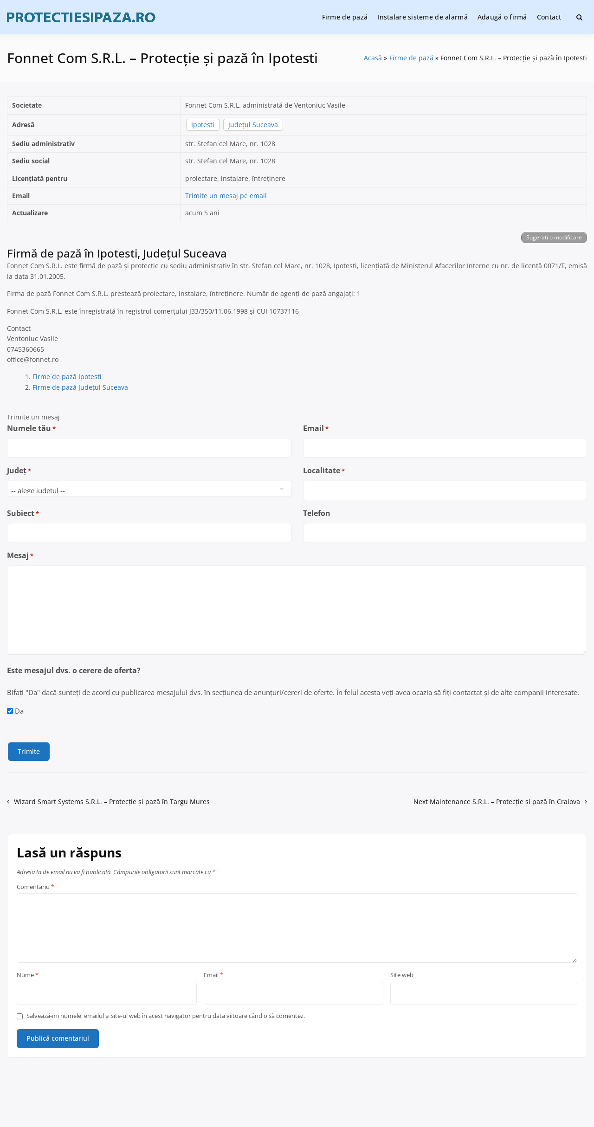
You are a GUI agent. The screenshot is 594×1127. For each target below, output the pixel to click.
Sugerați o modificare (554, 237)
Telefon (316, 513)
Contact (549, 17)
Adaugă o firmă (502, 17)
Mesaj (20, 555)
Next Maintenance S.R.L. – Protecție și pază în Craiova (496, 801)
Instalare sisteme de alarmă (422, 17)
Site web (401, 975)
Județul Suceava (253, 124)
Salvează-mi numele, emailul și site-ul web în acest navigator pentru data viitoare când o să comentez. (165, 1016)
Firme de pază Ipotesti (67, 376)
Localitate (324, 470)
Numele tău (31, 428)
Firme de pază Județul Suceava (80, 387)
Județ (19, 470)
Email (316, 428)
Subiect (23, 513)
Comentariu (35, 887)
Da (19, 710)
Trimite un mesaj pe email (226, 195)
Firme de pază (345, 17)
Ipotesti (202, 124)
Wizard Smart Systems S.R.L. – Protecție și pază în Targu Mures (112, 801)
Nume (28, 975)
